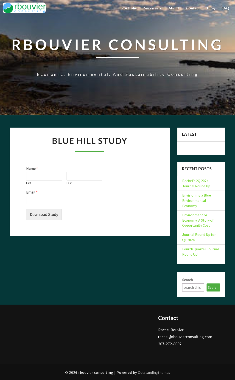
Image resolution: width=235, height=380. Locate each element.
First (28, 183)
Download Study (44, 214)
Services (153, 8)
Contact (193, 8)
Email (32, 192)
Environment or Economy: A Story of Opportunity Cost (198, 220)
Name (32, 168)
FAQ (225, 8)
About (173, 8)
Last (69, 183)
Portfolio (129, 8)
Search (187, 279)
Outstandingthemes (154, 372)
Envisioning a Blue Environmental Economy (196, 200)
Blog (211, 8)
